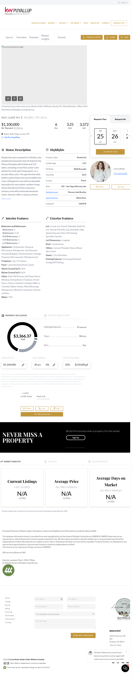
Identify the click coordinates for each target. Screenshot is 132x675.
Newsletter (119, 23)
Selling (63, 23)
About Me (95, 23)
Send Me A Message (83, 635)
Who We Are (10, 619)
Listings (7, 601)
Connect (106, 23)
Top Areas (75, 23)
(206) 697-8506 (115, 645)
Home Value (9, 615)
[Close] (127, 652)
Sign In (123, 2)
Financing (8, 612)
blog (86, 23)
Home (7, 598)
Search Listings (38, 23)
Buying (52, 23)
